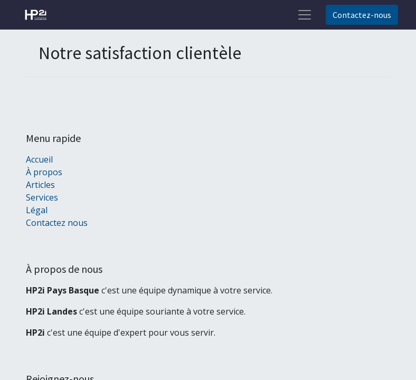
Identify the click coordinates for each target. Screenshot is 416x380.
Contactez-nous (362, 15)
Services (42, 197)
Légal (37, 210)
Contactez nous (57, 223)
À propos (44, 172)
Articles (40, 185)
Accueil (39, 159)
